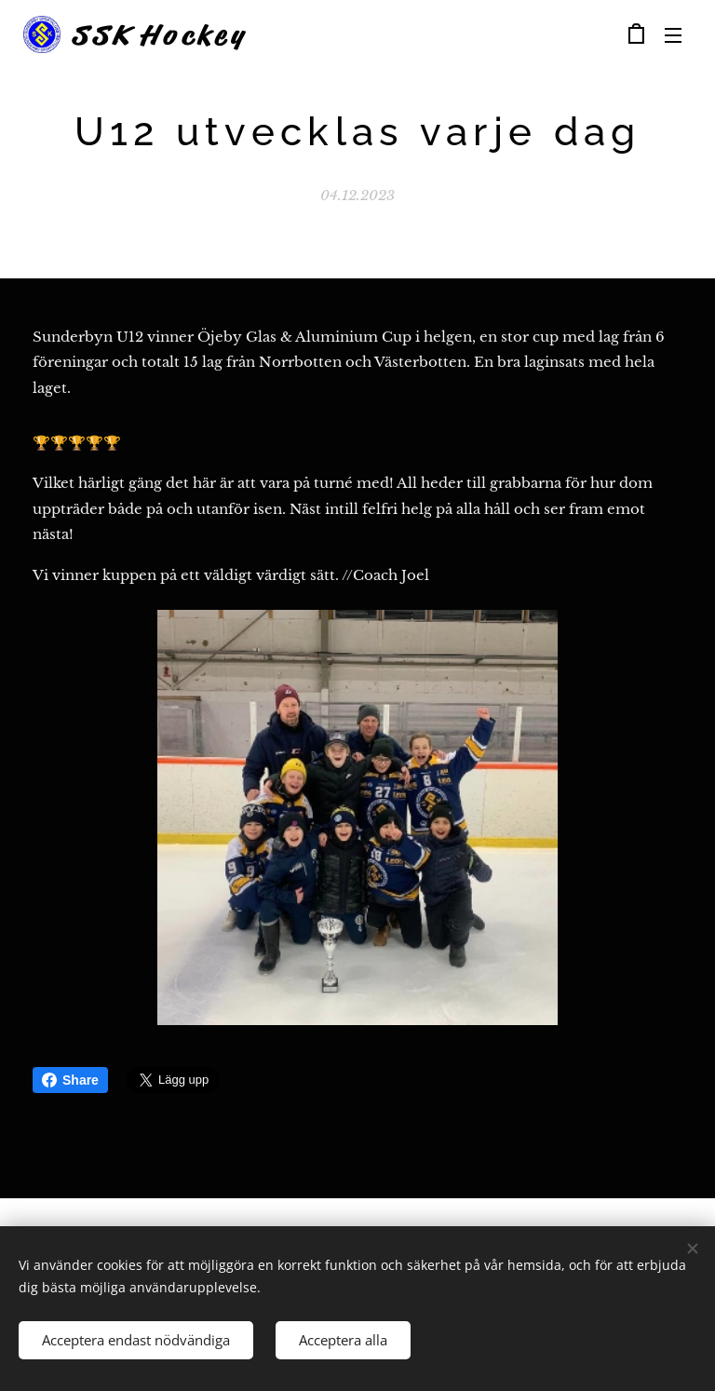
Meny (673, 35)
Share (70, 1080)
